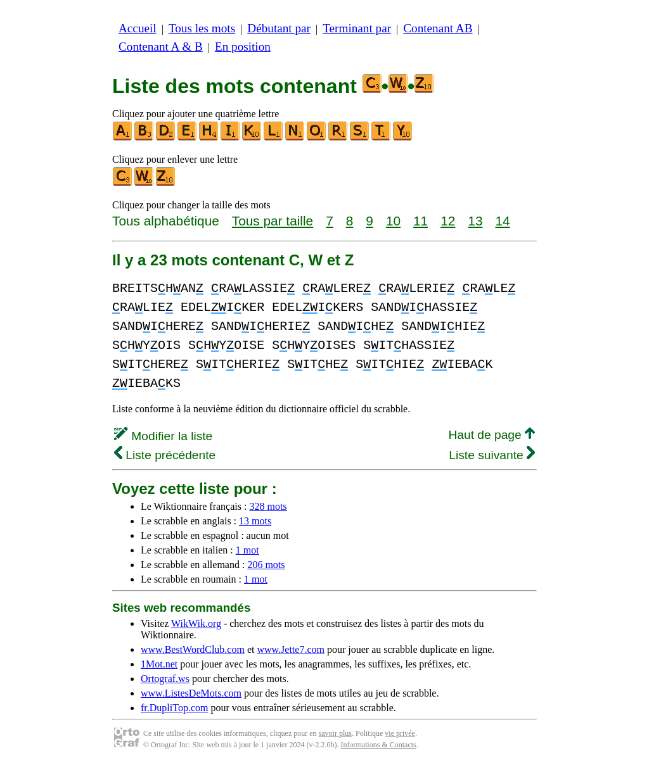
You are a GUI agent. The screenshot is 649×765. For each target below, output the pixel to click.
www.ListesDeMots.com (191, 693)
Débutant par (279, 28)
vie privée (400, 733)
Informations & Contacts (378, 744)
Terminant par (357, 28)
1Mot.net (159, 664)
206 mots (266, 564)
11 (420, 220)
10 (393, 220)
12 (447, 220)
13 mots (255, 520)
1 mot (247, 550)
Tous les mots (202, 28)
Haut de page (491, 434)
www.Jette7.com (290, 649)
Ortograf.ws (165, 678)
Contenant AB (437, 28)
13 (475, 220)
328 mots (267, 506)
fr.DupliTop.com (174, 707)
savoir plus (335, 733)
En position (243, 46)
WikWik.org (196, 623)
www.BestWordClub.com (193, 649)
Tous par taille (272, 220)
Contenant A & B (161, 46)
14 (502, 220)
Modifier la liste (163, 436)
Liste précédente (164, 455)
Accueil (138, 28)
